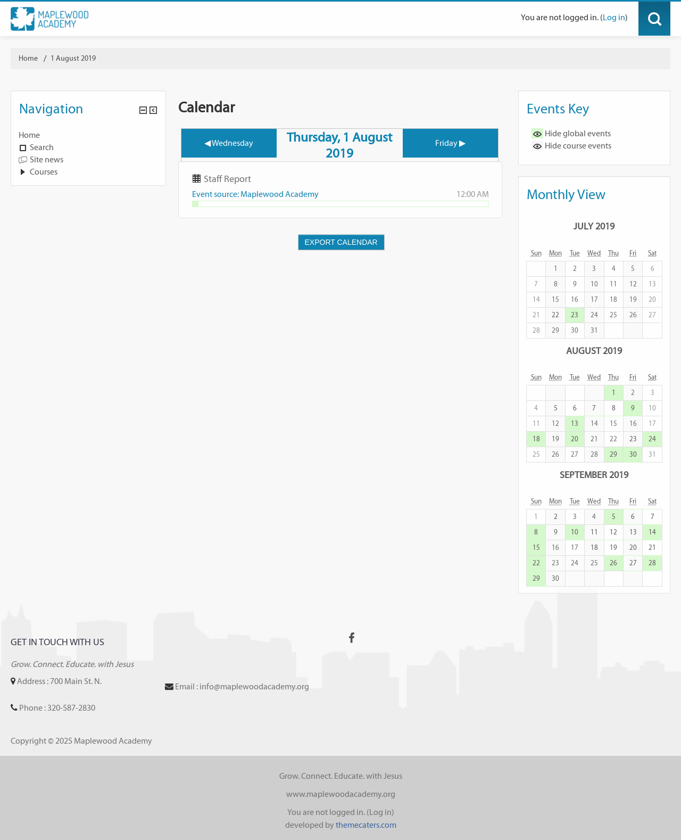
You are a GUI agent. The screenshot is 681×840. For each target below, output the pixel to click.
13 (574, 423)
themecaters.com (366, 825)
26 (613, 563)
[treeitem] (88, 135)
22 (555, 315)
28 (652, 563)
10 (574, 532)
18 (536, 439)
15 (536, 547)
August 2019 (594, 350)
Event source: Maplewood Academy (255, 194)
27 (633, 563)
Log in (614, 17)
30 (633, 454)
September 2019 (594, 474)
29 (613, 454)
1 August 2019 (73, 58)
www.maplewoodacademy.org (340, 794)
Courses (43, 172)
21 (652, 547)
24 (652, 439)
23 (574, 315)
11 (594, 532)
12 (613, 532)
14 (652, 532)
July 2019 (594, 226)
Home (29, 135)
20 (574, 439)
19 (555, 439)
